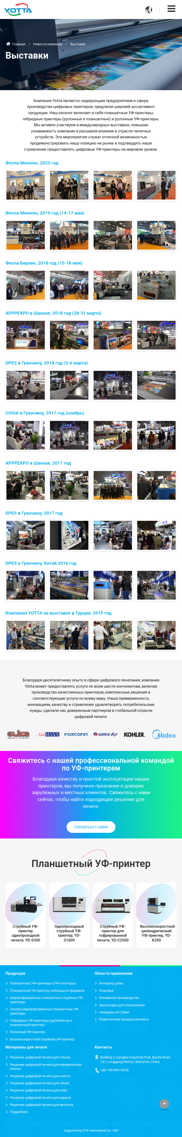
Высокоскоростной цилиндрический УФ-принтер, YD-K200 (157, 933)
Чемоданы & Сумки (114, 1012)
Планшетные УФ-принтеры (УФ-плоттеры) (43, 983)
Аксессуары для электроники (122, 1005)
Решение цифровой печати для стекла (40, 1057)
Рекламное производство (119, 998)
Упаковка (106, 991)
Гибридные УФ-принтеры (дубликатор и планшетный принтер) (41, 1023)
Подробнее (19, 1112)
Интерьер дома (111, 983)
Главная (15, 44)
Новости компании (47, 44)
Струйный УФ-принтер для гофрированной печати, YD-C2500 (113, 933)
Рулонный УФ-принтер (27, 1032)
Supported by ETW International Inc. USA (91, 1130)
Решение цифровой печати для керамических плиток (46, 1067)
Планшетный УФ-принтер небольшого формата (47, 991)
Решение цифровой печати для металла (41, 1105)
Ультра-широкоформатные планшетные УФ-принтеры (44, 1011)
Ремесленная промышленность (124, 1019)
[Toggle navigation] (171, 8)
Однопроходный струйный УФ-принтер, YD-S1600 (69, 933)
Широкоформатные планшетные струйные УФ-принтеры (46, 1000)
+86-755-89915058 (114, 1070)
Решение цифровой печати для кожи (38, 1090)
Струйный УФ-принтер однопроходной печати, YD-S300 (25, 933)
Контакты (103, 1047)
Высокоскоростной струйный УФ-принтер (42, 1039)
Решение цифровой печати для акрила (40, 1098)
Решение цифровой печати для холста (40, 1076)
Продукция (15, 973)
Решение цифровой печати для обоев (39, 1083)
